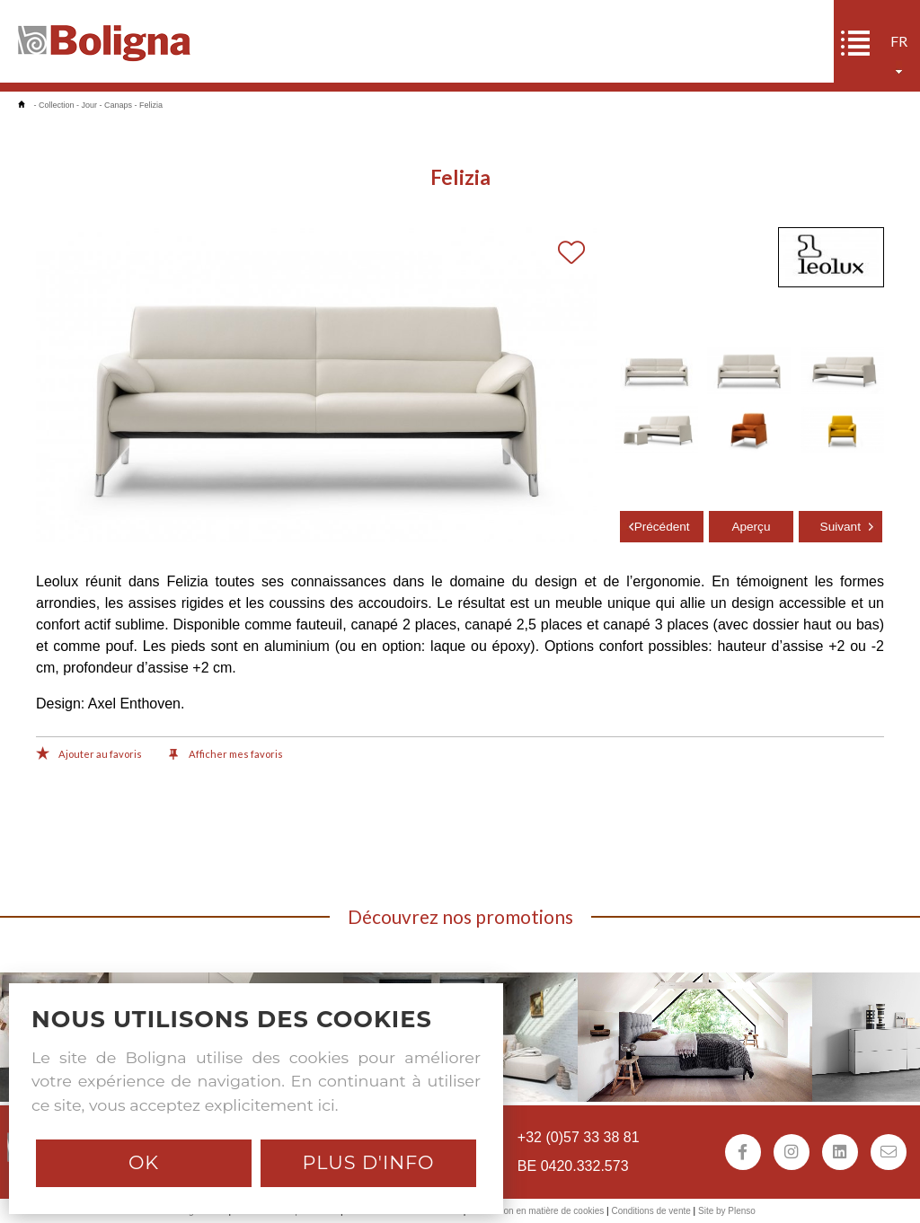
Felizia (151, 105)
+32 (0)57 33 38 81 (579, 1137)
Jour (90, 105)
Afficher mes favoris (226, 755)
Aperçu (750, 526)
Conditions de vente (650, 1211)
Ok (143, 1162)
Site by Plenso (727, 1211)
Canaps (118, 105)
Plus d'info (368, 1162)
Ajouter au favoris (89, 755)
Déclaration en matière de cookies (536, 1211)
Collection (57, 105)
